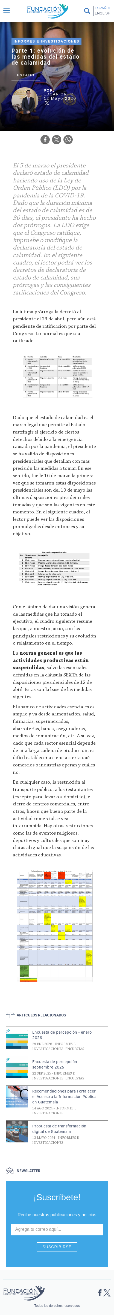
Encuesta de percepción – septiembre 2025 (56, 1064)
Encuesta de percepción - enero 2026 (62, 1035)
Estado (26, 75)
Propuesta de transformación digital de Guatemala (59, 1128)
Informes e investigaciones (47, 41)
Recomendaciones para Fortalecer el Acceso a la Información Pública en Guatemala (64, 1096)
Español (103, 8)
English (102, 13)
